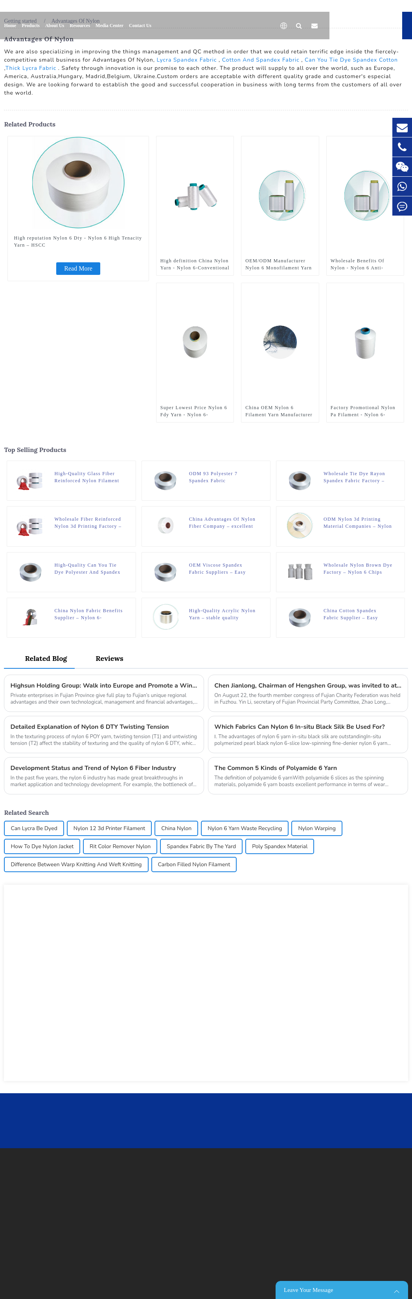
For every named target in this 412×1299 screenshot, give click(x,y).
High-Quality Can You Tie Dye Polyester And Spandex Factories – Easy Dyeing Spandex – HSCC (87, 569)
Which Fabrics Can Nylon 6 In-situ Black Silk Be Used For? (299, 727)
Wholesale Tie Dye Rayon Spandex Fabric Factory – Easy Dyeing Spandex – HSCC (354, 477)
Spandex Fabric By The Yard (201, 846)
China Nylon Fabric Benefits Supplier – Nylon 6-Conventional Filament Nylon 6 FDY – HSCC (88, 614)
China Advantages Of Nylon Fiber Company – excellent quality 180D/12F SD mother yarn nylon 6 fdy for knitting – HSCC (223, 523)
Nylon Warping (317, 828)
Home (10, 25)
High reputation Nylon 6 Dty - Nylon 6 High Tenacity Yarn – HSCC (78, 241)
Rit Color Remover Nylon (120, 846)
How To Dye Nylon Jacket (42, 846)
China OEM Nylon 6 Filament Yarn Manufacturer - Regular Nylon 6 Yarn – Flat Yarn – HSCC (279, 411)
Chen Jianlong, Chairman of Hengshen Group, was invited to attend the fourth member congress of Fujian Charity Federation (307, 685)
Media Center (109, 25)
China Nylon (176, 828)
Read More (78, 268)
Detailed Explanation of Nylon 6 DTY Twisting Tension (89, 727)
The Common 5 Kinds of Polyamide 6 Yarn (275, 768)
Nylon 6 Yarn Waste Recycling (245, 828)
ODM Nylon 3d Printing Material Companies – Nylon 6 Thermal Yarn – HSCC (358, 523)
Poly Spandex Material (279, 846)
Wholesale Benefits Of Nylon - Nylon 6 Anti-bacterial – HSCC (357, 264)
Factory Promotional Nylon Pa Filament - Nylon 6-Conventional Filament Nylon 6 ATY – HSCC (363, 411)
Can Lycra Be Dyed (34, 828)
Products (31, 25)
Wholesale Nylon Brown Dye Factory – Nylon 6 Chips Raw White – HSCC (358, 569)
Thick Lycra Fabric (31, 68)
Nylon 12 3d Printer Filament (109, 828)
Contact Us (140, 25)
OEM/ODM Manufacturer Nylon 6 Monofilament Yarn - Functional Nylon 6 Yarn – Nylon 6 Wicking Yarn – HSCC (278, 264)
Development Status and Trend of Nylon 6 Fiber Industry (93, 768)
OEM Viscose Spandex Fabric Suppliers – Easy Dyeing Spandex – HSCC (218, 569)
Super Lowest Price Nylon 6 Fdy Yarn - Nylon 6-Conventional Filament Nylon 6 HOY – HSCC (193, 411)
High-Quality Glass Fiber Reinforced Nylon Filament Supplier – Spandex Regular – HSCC (87, 477)
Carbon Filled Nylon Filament (194, 864)
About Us (54, 25)
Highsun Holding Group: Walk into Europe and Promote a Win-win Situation (103, 685)
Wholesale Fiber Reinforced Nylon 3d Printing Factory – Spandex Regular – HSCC (87, 523)
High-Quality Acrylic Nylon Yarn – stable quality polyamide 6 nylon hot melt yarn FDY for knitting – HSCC (222, 614)
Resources (80, 25)
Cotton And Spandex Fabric (261, 60)
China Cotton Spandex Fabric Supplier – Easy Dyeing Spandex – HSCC (353, 614)
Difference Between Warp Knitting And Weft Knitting (76, 864)
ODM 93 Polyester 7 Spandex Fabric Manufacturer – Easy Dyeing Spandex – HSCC (223, 477)
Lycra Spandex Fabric (186, 60)
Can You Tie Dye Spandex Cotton (351, 60)
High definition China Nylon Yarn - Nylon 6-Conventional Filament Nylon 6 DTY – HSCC (195, 264)
